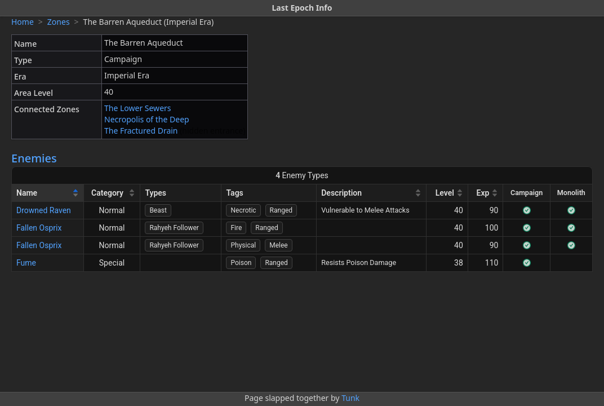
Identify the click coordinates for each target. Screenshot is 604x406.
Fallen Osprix (38, 227)
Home (22, 21)
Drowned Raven (43, 210)
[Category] (112, 193)
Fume (26, 262)
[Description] (371, 193)
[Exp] (486, 193)
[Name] (48, 193)
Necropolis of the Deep (146, 119)
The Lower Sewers (137, 108)
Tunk (350, 397)
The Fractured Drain (141, 130)
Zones (58, 21)
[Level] (447, 193)
